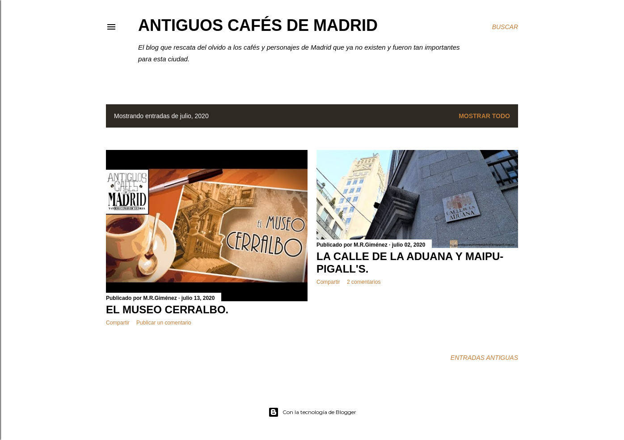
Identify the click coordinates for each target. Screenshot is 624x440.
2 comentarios (363, 282)
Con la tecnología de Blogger (312, 412)
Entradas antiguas (484, 357)
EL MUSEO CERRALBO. (167, 309)
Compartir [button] (118, 323)
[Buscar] (505, 27)
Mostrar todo (484, 116)
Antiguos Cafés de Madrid (258, 25)
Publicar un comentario (163, 323)
